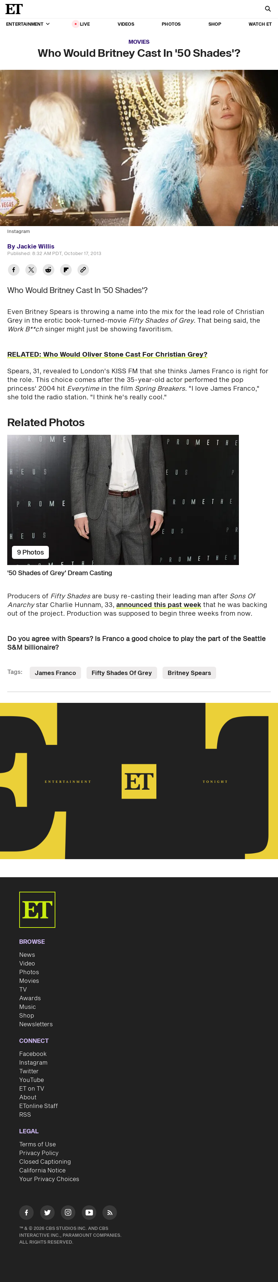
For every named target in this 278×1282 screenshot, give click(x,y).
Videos (126, 24)
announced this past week (158, 605)
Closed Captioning (45, 1162)
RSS (25, 1115)
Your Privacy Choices (49, 1179)
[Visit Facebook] (26, 1213)
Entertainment (28, 24)
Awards (30, 998)
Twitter (29, 1071)
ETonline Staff (38, 1106)
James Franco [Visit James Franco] (55, 673)
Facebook (33, 1054)
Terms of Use (37, 1144)
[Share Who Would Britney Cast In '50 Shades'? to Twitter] (31, 270)
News (27, 955)
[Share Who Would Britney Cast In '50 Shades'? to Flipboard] (65, 270)
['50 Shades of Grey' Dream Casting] (139, 500)
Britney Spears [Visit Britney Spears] (189, 673)
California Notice (42, 1170)
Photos (171, 24)
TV (23, 989)
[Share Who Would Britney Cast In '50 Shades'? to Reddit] (48, 270)
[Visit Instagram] (68, 1213)
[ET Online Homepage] (16, 9)
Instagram (33, 1062)
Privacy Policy (39, 1153)
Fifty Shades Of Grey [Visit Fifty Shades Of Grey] (122, 673)
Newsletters (36, 1024)
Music (27, 1007)
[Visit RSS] (109, 1213)
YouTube (31, 1080)
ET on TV (31, 1088)
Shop (214, 24)
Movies (139, 42)
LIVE (85, 24)
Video (27, 963)
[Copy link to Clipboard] (83, 270)
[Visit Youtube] (89, 1213)
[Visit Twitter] (47, 1213)
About (28, 1097)
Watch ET (260, 24)
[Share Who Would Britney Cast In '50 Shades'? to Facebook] (13, 270)
